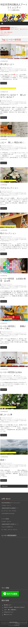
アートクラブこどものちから (7, 271)
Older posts (5, 486)
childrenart (9, 68)
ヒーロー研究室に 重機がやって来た (13, 327)
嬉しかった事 (6, 414)
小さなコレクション (5, 33)
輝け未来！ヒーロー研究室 (6, 56)
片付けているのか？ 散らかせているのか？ (13, 96)
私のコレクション (4, 35)
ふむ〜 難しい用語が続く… (7, 32)
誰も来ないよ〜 (13, 27)
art (2, 68)
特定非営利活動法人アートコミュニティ (10, 71)
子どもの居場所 (15, 70)
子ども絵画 (21, 70)
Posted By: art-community (6, 67)
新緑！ (3, 460)
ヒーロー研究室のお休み (11, 372)
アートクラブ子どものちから (17, 68)
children (4, 68)
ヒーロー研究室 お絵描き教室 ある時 (13, 280)
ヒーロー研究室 (9, 378)
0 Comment (17, 375)
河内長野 (7, 379)
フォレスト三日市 (7, 70)
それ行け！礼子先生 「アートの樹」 (8, 88)
